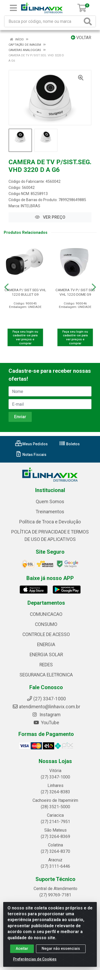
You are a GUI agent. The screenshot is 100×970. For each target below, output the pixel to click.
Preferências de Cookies (35, 959)
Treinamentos (50, 511)
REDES (46, 664)
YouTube (46, 722)
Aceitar (22, 948)
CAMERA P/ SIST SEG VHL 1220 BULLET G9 (25, 292)
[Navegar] (6, 287)
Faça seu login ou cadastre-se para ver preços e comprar (25, 337)
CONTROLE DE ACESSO (46, 634)
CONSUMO (46, 624)
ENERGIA (46, 644)
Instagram (46, 714)
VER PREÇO (50, 217)
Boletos (69, 444)
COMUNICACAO (46, 614)
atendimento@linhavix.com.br (46, 706)
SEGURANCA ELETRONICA (46, 674)
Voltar (81, 37)
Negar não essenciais (61, 948)
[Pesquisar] (88, 21)
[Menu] (13, 8)
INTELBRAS (30, 206)
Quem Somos (50, 501)
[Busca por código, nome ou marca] (43, 21)
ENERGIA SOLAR (46, 654)
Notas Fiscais (30, 454)
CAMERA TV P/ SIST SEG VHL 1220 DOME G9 (75, 292)
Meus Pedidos (31, 444)
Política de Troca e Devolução (50, 521)
